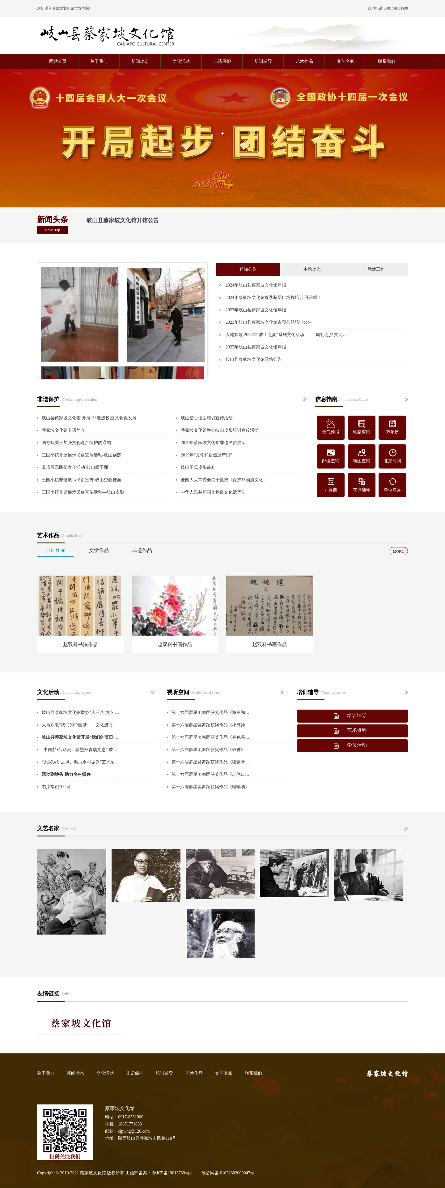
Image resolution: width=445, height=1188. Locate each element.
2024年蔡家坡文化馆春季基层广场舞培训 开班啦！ (274, 297)
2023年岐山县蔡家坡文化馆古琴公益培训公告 (269, 322)
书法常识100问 (56, 786)
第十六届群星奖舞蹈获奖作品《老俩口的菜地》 (211, 774)
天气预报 (330, 426)
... (88, 229)
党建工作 (376, 269)
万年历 (392, 426)
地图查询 (361, 455)
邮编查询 (330, 455)
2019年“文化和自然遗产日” (206, 455)
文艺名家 (345, 61)
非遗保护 (222, 61)
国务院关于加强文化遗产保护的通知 (76, 442)
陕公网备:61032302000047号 (228, 1173)
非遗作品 (142, 550)
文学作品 (99, 550)
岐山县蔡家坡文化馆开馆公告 (123, 220)
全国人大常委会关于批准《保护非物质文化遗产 (225, 479)
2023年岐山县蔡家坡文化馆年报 (256, 310)
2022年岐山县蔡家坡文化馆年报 (256, 347)
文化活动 (181, 61)
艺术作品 (304, 61)
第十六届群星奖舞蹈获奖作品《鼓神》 (208, 749)
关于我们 (99, 61)
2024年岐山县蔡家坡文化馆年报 (256, 285)
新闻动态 (140, 61)
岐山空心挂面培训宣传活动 (207, 418)
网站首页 (57, 61)
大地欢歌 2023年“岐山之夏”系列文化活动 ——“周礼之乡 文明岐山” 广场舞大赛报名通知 (288, 334)
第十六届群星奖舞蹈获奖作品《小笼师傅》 (211, 725)
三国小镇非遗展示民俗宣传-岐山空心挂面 (81, 479)
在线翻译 (361, 484)
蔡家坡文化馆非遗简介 (63, 430)
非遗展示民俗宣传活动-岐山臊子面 (75, 467)
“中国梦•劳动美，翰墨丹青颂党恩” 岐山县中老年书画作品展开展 (81, 749)
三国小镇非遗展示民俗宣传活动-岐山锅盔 (81, 455)
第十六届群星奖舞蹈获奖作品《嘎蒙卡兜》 (211, 762)
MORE (398, 551)
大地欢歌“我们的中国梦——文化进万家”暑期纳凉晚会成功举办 (81, 725)
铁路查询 (361, 426)
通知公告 (248, 269)
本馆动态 (312, 269)
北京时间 (392, 455)
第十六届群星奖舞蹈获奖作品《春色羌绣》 (211, 737)
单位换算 (392, 484)
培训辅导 (263, 61)
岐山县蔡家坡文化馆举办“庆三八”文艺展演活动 (81, 712)
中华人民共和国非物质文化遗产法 (213, 492)
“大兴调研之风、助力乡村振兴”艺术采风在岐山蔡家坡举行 (81, 762)
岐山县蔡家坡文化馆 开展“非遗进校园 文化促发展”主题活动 (92, 418)
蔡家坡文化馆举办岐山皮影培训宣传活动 (220, 430)
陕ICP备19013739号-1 (172, 1173)
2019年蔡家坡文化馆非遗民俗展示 (213, 442)
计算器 (330, 484)
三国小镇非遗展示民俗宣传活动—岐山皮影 (83, 492)
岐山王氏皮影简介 (198, 467)
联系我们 (386, 61)
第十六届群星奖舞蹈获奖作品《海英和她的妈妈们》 (211, 712)
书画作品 (56, 550)
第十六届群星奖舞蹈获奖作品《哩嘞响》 (210, 786)
